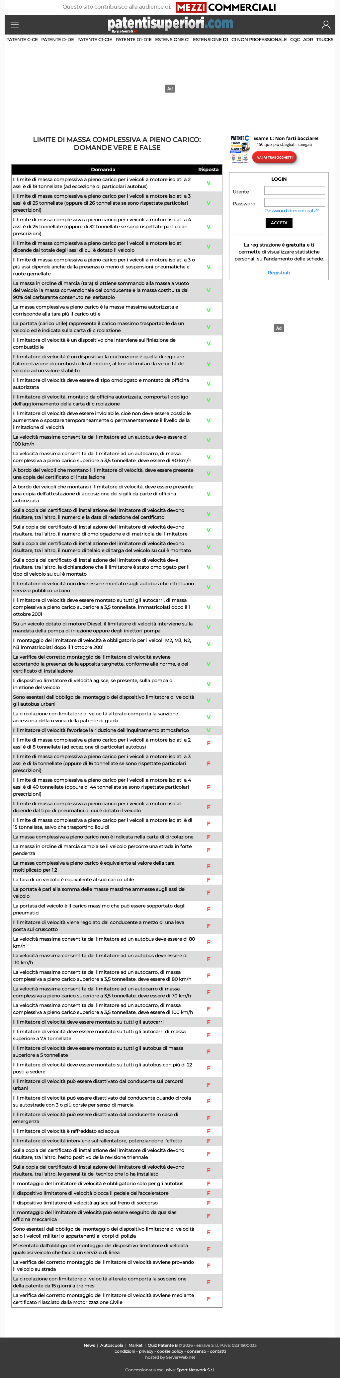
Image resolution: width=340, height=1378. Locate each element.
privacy (146, 1351)
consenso (196, 1351)
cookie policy (170, 1351)
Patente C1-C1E (94, 39)
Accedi (279, 222)
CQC (295, 39)
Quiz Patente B (163, 1345)
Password (244, 204)
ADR (308, 39)
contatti (218, 1351)
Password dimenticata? (291, 211)
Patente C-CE (22, 39)
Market (135, 1345)
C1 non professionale (259, 39)
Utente (241, 192)
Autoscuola (111, 1345)
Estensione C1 (172, 39)
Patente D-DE (57, 39)
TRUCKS (324, 39)
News (89, 1345)
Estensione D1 (210, 39)
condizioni (125, 1351)
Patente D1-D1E (134, 39)
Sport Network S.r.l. (196, 1369)
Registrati (279, 273)
